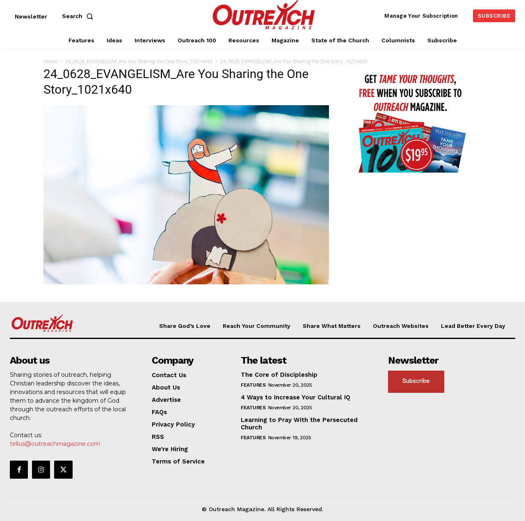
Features (253, 385)
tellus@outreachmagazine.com (55, 443)
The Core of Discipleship (279, 374)
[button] (79, 16)
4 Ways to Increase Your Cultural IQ (295, 397)
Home (50, 61)
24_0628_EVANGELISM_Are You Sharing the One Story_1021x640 (138, 61)
